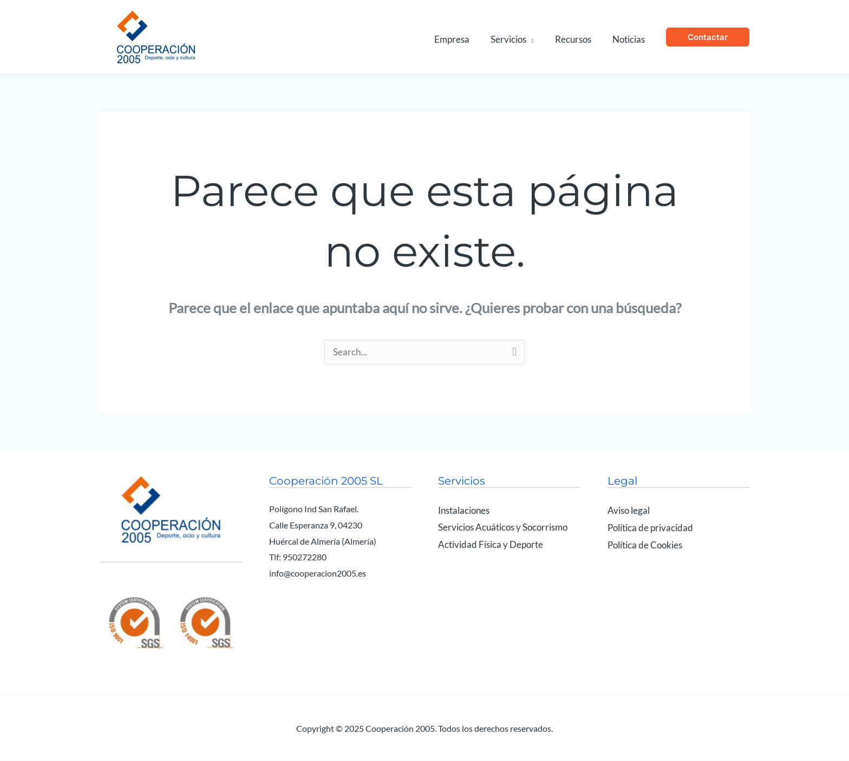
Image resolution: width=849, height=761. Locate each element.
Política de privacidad (650, 527)
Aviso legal (629, 511)
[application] (536, 37)
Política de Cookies (645, 545)
